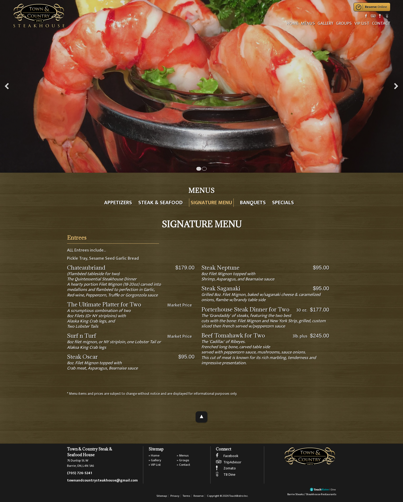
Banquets (253, 202)
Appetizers (118, 202)
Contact (381, 23)
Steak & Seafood (160, 202)
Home (292, 23)
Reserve (198, 495)
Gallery (325, 23)
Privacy (174, 495)
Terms (186, 495)
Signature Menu (211, 202)
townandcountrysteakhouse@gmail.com (102, 480)
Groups (344, 23)
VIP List (361, 23)
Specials (283, 202)
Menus (308, 23)
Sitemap (161, 495)
